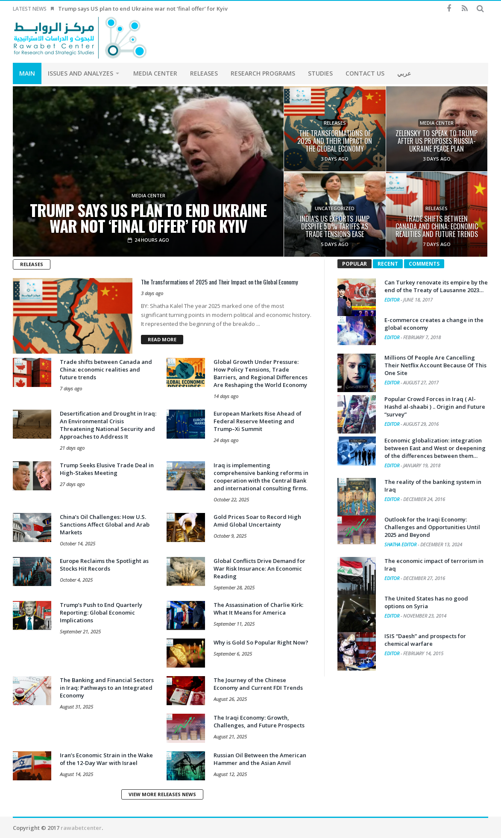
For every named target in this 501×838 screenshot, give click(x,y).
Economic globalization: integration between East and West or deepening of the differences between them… (435, 448)
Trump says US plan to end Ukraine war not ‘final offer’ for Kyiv (143, 8)
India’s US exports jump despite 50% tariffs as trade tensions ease (334, 226)
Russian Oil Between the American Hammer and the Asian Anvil (260, 759)
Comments (424, 263)
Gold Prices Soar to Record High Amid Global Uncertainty (257, 520)
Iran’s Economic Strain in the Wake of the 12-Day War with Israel (106, 759)
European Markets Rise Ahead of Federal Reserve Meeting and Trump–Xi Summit (258, 421)
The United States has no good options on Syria (426, 602)
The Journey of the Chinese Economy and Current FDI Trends (258, 683)
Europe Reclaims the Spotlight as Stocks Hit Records (104, 564)
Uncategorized (335, 208)
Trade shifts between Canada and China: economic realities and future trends (437, 226)
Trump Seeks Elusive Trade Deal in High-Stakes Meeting (107, 469)
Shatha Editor (401, 544)
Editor (392, 299)
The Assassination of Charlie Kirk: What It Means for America (258, 608)
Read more (162, 339)
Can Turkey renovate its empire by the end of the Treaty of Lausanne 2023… (436, 286)
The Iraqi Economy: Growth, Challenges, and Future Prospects (259, 721)
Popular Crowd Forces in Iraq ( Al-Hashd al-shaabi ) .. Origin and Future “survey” (434, 406)
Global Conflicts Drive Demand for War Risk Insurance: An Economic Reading (259, 568)
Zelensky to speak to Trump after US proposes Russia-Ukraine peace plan (437, 141)
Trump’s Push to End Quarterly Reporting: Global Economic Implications (101, 612)
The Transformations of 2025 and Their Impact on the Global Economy (334, 141)
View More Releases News (162, 794)
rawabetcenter (81, 828)
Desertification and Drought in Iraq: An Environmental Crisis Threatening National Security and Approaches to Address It (108, 425)
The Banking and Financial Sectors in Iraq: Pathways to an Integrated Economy (107, 687)
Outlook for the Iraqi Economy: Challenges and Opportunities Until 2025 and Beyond (432, 527)
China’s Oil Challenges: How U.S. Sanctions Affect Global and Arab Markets (104, 524)
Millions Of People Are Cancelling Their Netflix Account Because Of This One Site (435, 365)
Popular (354, 263)
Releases (335, 123)
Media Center (148, 196)
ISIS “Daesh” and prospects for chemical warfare (425, 640)
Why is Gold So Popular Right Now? (261, 642)
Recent (388, 263)
